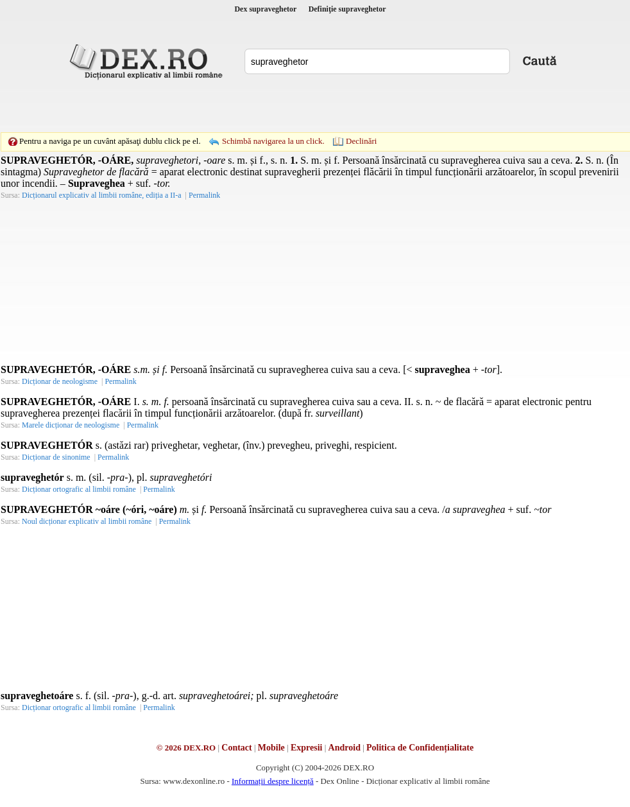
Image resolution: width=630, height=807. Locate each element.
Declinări (361, 141)
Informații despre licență (273, 781)
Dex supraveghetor (265, 8)
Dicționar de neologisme (60, 381)
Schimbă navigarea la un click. (273, 141)
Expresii (307, 747)
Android (344, 747)
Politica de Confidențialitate (419, 747)
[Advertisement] (226, 106)
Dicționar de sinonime (56, 457)
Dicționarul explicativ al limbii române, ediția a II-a (102, 195)
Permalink (204, 195)
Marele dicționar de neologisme (70, 425)
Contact (236, 747)
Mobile (271, 747)
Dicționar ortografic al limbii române (79, 489)
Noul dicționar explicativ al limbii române (86, 521)
